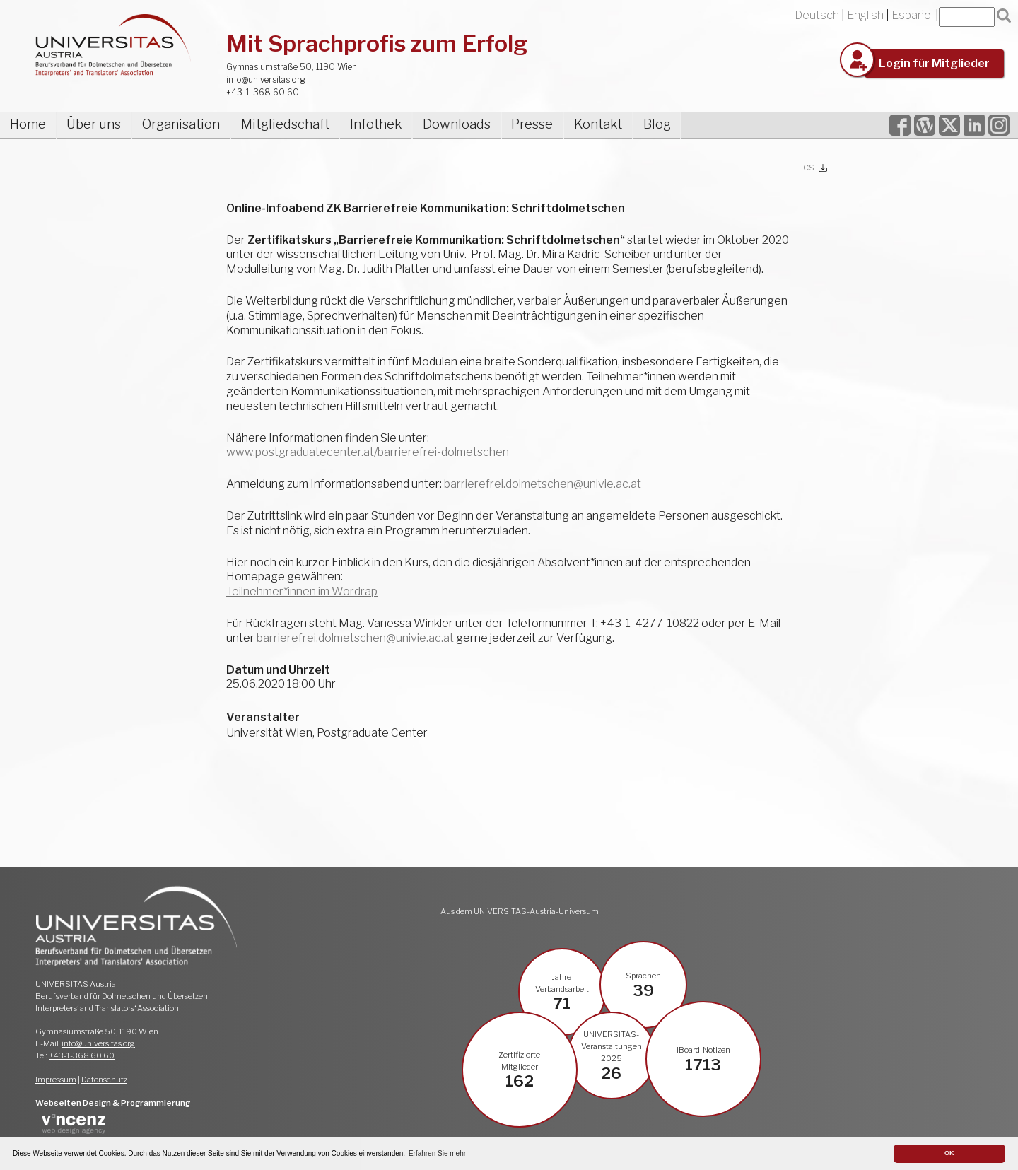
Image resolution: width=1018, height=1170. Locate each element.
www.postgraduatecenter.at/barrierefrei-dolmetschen (367, 452)
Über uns (93, 124)
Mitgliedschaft (285, 124)
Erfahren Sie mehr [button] (437, 1153)
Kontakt (598, 124)
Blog (657, 124)
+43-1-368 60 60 (262, 92)
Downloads (457, 124)
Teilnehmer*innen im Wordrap (302, 591)
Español (912, 15)
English (865, 15)
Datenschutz (104, 1079)
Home (28, 124)
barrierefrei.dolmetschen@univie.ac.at (542, 484)
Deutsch (817, 15)
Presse (532, 124)
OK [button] (949, 1153)
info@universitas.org (265, 79)
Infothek (376, 124)
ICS (807, 167)
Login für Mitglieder (934, 63)
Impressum (55, 1079)
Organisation (181, 124)
